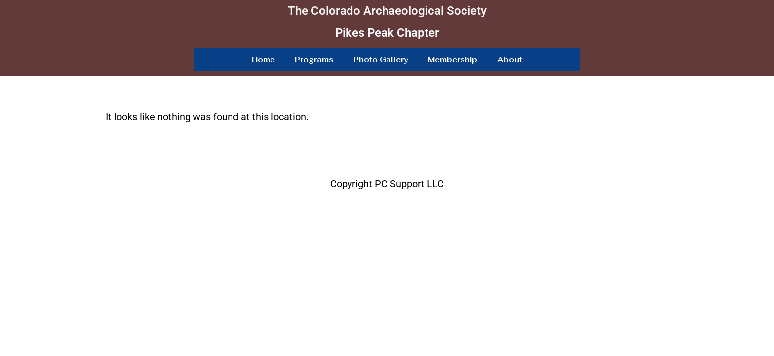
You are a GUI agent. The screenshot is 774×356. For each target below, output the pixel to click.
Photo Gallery (380, 59)
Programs (314, 59)
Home (263, 59)
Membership (452, 59)
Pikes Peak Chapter (387, 33)
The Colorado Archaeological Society (387, 11)
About (509, 59)
